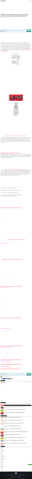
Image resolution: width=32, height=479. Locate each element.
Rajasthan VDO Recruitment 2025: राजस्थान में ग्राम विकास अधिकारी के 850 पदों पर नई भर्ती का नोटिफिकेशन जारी (14, 440)
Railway (1, 465)
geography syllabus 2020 (3, 456)
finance (1, 454)
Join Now (28, 31)
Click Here (7, 218)
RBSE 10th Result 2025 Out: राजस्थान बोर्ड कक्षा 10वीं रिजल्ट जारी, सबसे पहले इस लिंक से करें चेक (12, 417)
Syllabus (1, 470)
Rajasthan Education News (3, 466)
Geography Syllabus (3, 455)
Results (1, 468)
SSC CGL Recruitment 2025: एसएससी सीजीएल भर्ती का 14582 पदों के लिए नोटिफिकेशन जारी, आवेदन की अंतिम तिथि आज (14, 409)
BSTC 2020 (2, 451)
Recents (2, 405)
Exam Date (2, 453)
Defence (1, 452)
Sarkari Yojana (2, 469)
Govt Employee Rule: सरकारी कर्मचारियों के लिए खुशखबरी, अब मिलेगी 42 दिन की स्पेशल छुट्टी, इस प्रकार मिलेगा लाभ (14, 412)
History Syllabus (2, 458)
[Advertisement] (16, 7)
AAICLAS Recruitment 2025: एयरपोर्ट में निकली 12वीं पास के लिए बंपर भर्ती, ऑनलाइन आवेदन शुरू (12, 434)
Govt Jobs (2, 457)
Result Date (2, 467)
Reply (2, 384)
